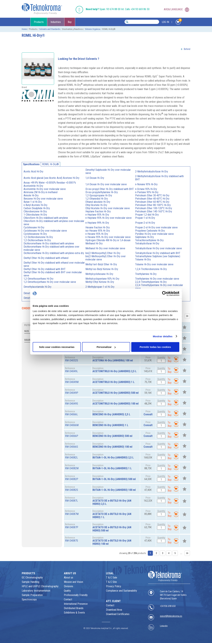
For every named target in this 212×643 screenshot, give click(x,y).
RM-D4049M (72, 382)
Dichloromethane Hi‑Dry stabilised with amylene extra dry (54, 253)
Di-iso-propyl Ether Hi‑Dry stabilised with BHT (109, 189)
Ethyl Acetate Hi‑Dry (96, 205)
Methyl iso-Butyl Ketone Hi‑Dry (101, 269)
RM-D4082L (71, 457)
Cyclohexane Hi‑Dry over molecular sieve (45, 230)
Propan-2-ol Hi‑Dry (145, 222)
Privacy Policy (113, 586)
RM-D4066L (71, 414)
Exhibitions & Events (74, 612)
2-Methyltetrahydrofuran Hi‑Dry (151, 171)
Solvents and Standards (49, 29)
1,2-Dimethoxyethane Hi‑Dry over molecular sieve (50, 281)
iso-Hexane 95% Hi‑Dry (97, 230)
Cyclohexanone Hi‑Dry (35, 233)
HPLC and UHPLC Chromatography (40, 586)
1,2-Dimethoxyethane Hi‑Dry (38, 278)
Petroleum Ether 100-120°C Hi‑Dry (153, 208)
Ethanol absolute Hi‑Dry (97, 201)
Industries (56, 22)
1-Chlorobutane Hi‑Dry (35, 214)
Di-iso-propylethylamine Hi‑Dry (101, 192)
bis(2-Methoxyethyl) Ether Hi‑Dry (102, 253)
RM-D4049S (71, 403)
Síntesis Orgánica (92, 29)
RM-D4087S (71, 540)
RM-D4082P (71, 479)
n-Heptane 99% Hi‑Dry (97, 222)
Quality (67, 590)
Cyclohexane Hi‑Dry (34, 227)
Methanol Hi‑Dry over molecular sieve (105, 248)
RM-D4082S (71, 489)
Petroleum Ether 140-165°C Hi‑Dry (153, 211)
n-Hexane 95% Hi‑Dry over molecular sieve (107, 237)
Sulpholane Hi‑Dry (144, 237)
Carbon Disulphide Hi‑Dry (37, 208)
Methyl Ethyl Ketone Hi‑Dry (99, 281)
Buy (70, 22)
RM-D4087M (72, 514)
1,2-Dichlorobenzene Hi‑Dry (38, 237)
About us (68, 577)
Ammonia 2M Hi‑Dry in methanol (40, 192)
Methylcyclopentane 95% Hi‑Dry (102, 278)
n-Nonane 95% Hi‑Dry (146, 184)
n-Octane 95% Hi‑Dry (146, 189)
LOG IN (165, 22)
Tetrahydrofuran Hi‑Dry (147, 243)
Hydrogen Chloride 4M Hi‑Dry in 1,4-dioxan (107, 240)
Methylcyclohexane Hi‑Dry (99, 274)
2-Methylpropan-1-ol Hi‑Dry (99, 286)
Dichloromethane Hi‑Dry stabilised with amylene (49, 243)
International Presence (76, 603)
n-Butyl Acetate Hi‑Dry (35, 205)
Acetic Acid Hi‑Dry (33, 171)
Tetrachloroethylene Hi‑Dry (149, 240)
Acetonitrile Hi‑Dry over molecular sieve (45, 189)
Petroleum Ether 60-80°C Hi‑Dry (152, 201)
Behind (187, 49)
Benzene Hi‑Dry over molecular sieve (43, 198)
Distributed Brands (73, 608)
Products (39, 22)
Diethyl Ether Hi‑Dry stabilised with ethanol (46, 258)
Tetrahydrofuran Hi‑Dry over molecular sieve (158, 248)
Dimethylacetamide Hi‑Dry (37, 286)
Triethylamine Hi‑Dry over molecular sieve (157, 278)
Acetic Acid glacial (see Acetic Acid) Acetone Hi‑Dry (51, 178)
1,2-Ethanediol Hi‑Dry (96, 198)
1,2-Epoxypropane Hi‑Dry (98, 195)
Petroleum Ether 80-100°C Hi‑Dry (153, 205)
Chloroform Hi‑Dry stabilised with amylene (46, 217)
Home (24, 29)
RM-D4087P (71, 527)
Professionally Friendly (76, 595)
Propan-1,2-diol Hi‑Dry (147, 214)
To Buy (173, 359)
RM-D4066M (72, 425)
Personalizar (106, 347)
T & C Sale (111, 577)
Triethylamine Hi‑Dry (146, 274)
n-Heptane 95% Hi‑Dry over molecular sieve (108, 217)
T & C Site (111, 582)
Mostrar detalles (163, 336)
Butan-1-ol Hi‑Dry (33, 201)
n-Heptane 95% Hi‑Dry (97, 214)
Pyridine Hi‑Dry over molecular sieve (154, 233)
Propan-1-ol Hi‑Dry (145, 217)
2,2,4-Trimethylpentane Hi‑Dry (151, 281)
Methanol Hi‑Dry (93, 243)
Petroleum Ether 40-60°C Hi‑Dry (152, 198)
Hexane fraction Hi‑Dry (97, 227)
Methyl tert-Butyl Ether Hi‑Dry (101, 264)
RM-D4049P (71, 392)
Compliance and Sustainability (121, 590)
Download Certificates (117, 614)
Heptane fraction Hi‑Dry (98, 211)
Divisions (68, 586)
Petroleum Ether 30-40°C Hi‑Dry (152, 195)
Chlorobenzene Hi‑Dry (35, 211)
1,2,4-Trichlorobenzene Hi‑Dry (151, 269)
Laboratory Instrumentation (36, 590)
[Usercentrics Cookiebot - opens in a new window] (164, 293)
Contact (68, 599)
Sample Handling (30, 582)
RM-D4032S (71, 360)
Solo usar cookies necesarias (56, 347)
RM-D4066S (71, 446)
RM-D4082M (72, 468)
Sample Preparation (32, 595)
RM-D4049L (71, 371)
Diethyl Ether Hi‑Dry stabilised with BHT (45, 269)
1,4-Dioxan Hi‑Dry (94, 178)
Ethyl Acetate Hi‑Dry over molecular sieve (107, 208)
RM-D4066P (71, 436)
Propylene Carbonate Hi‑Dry (150, 230)
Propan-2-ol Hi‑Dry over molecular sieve (156, 227)
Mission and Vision (73, 582)
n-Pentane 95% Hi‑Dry (146, 192)
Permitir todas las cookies (155, 347)
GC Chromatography (32, 577)
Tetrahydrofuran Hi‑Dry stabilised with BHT (157, 253)
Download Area (114, 609)
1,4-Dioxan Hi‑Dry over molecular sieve (106, 184)
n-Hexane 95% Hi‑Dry (96, 233)
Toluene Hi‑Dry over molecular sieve (154, 264)
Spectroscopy (29, 599)
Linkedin (164, 626)
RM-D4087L (71, 500)
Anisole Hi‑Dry (31, 195)
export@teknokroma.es (171, 616)
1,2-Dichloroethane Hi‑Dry (37, 240)
